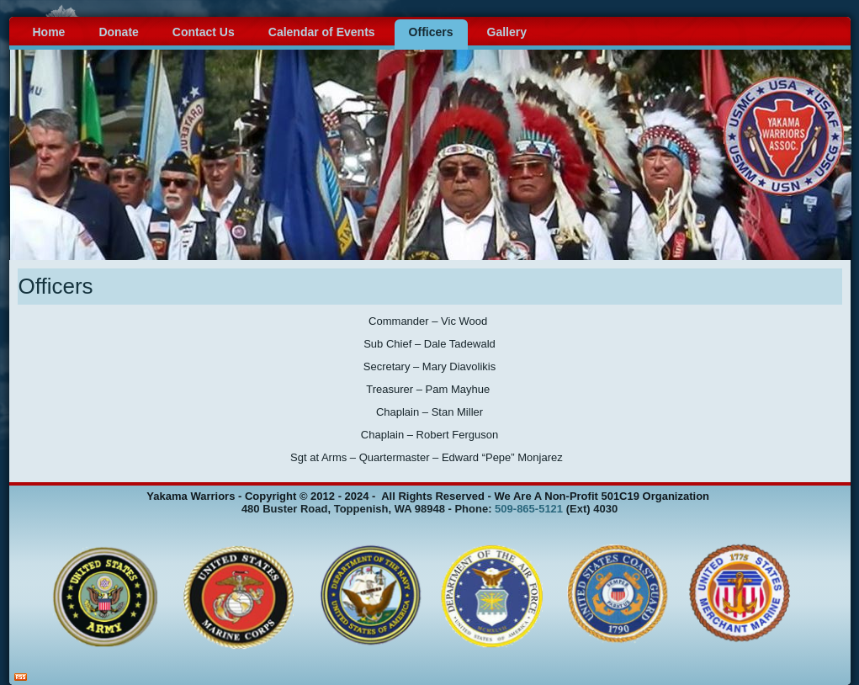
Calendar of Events (321, 32)
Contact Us (203, 32)
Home (49, 32)
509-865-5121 (529, 508)
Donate (118, 32)
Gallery (507, 32)
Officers (431, 32)
